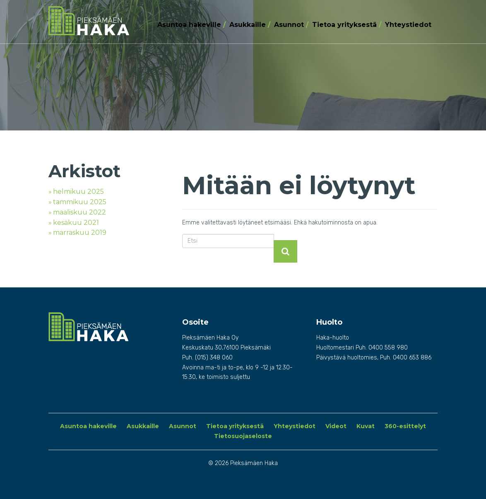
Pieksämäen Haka (92, 20)
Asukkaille (247, 25)
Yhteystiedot (408, 25)
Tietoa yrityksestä (344, 25)
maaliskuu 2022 (79, 212)
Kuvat (365, 426)
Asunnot (289, 25)
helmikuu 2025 (78, 191)
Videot (335, 426)
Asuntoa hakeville (189, 25)
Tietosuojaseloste (243, 436)
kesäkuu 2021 (76, 223)
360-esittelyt (405, 426)
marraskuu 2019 (79, 232)
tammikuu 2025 (79, 202)
